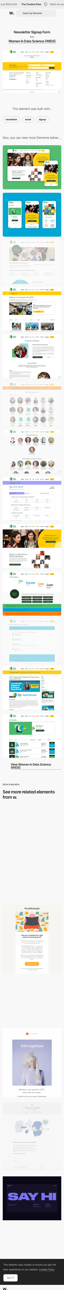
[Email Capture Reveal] (32, 828)
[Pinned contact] (32, 1001)
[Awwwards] (11, 13)
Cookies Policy (46, 1269)
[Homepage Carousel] (32, 546)
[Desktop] (32, 167)
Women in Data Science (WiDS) (32, 41)
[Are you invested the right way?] (32, 939)
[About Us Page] (32, 357)
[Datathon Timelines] (32, 641)
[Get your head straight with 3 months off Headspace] (32, 1062)
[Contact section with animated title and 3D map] (32, 1247)
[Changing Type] (32, 262)
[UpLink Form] (32, 499)
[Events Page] (32, 736)
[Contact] (32, 878)
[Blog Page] (32, 309)
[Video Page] (32, 688)
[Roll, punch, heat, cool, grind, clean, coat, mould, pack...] (32, 1136)
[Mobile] (32, 215)
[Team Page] (32, 452)
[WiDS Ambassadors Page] (32, 404)
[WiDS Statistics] (32, 594)
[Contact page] (32, 1198)
